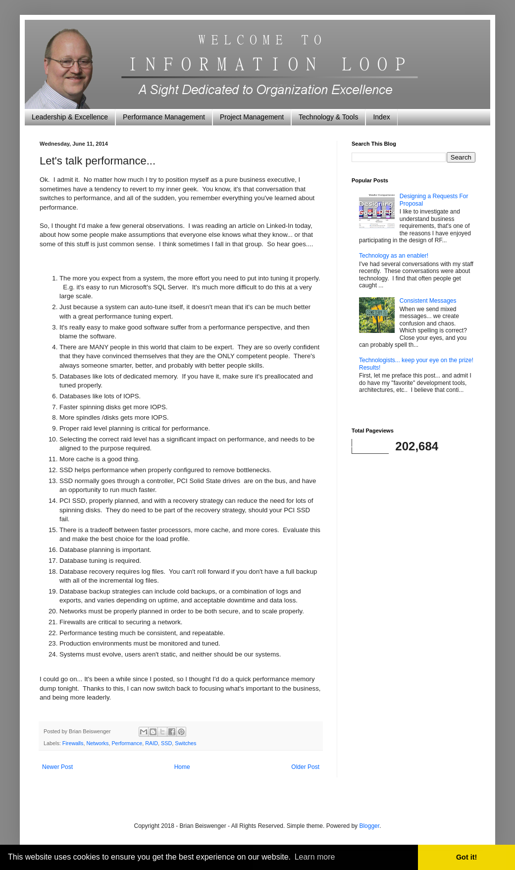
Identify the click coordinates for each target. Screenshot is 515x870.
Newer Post (57, 766)
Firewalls (73, 743)
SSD (166, 743)
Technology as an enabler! (393, 255)
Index (381, 117)
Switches (185, 743)
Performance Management (164, 117)
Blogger (369, 825)
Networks (97, 743)
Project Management (252, 117)
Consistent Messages (428, 300)
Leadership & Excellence (70, 117)
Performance (126, 743)
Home (182, 766)
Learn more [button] (315, 857)
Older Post (305, 766)
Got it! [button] (466, 857)
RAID (151, 743)
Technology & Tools (328, 117)
